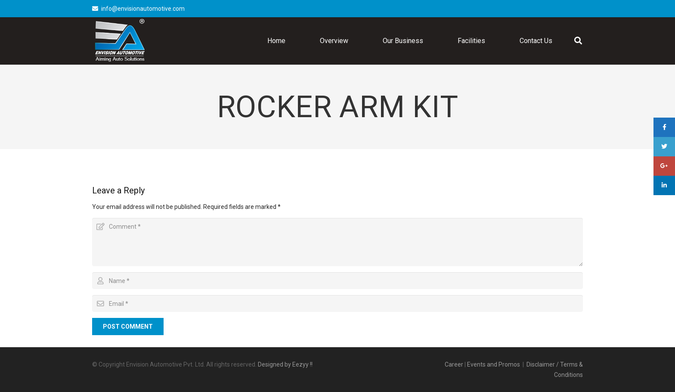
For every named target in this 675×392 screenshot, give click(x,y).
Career (454, 364)
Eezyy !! (302, 364)
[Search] (578, 40)
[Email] (337, 303)
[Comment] (337, 242)
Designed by (275, 364)
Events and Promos (493, 364)
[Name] (337, 280)
